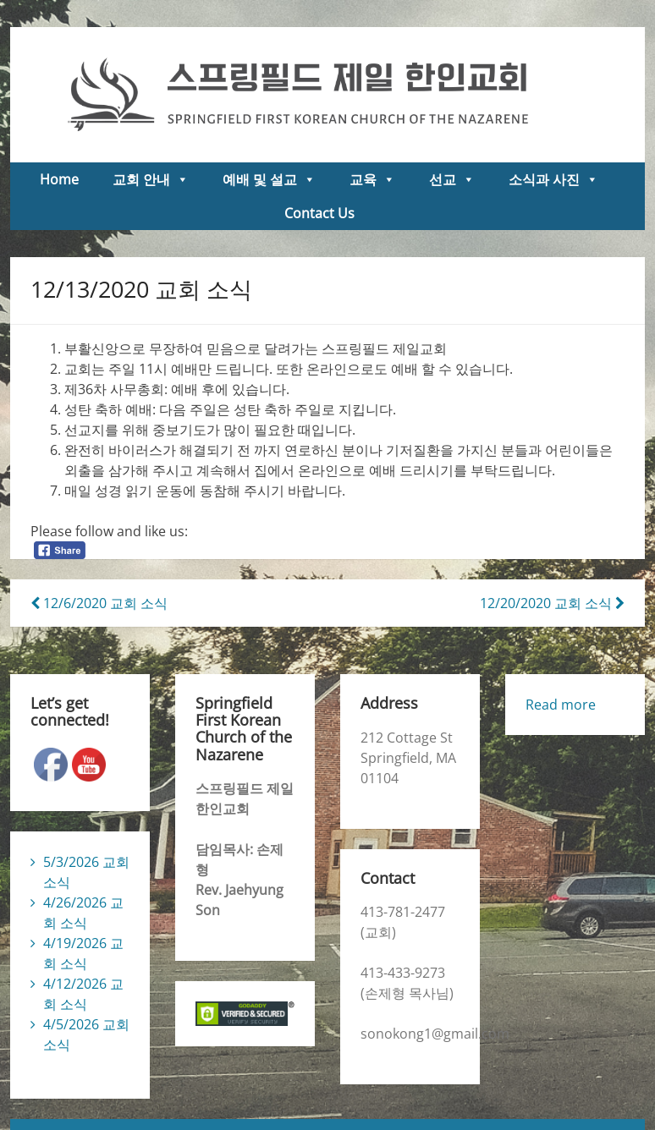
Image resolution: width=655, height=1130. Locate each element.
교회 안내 (151, 179)
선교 (452, 179)
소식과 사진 (553, 179)
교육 (372, 179)
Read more (561, 704)
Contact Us (319, 213)
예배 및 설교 (269, 179)
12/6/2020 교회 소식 (99, 603)
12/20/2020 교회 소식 (552, 603)
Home (59, 179)
